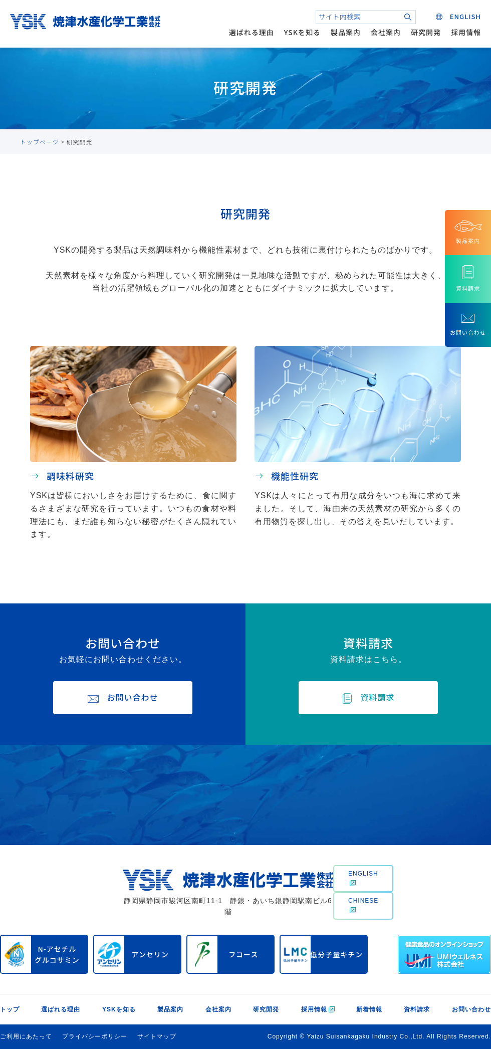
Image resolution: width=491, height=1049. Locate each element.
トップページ (39, 141)
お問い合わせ (471, 1009)
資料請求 (417, 1009)
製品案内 (346, 32)
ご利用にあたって (26, 1036)
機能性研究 (295, 475)
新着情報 (369, 1009)
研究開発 (426, 32)
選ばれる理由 (251, 32)
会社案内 (386, 32)
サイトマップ (156, 1036)
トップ (10, 1009)
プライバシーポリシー (94, 1036)
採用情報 (466, 32)
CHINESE (363, 905)
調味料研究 (70, 475)
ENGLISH (363, 878)
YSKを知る (302, 32)
